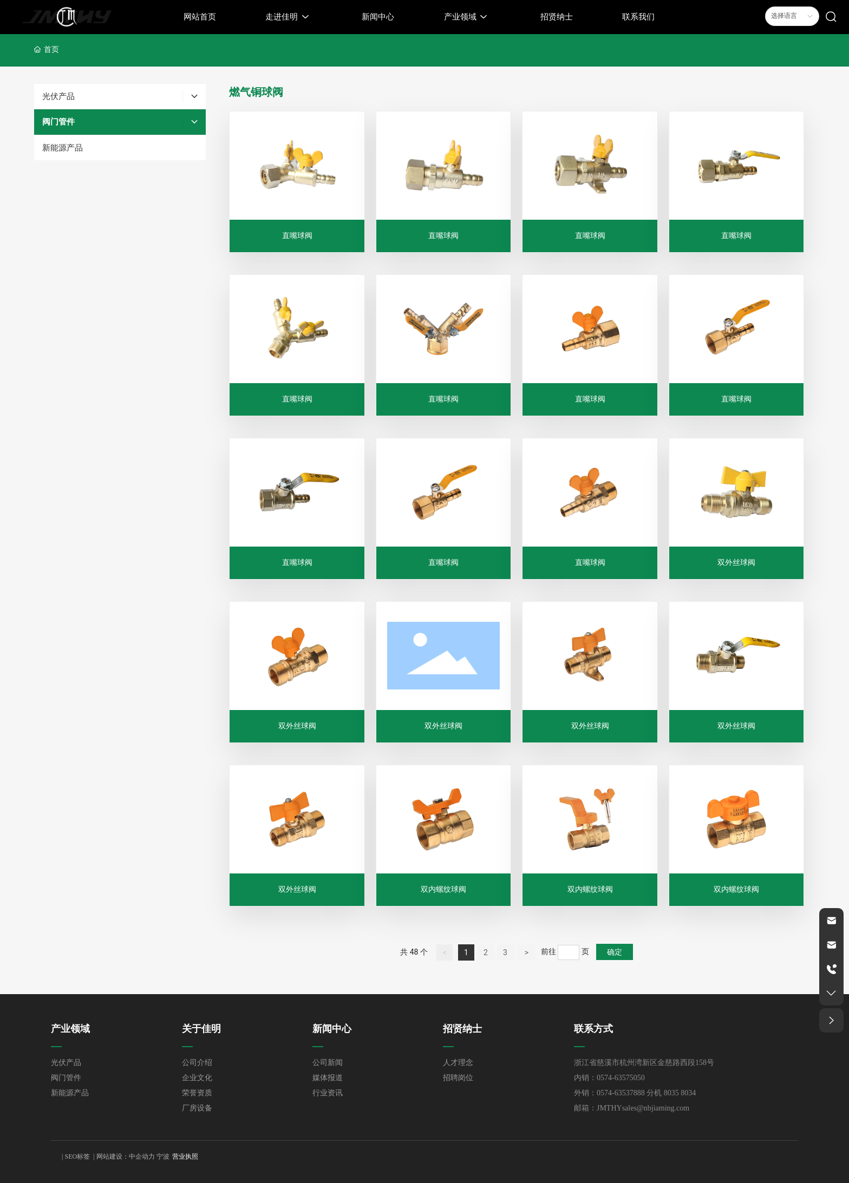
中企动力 (142, 1156)
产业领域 (70, 1028)
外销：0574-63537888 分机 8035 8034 (635, 1093)
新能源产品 (70, 1093)
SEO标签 (77, 1156)
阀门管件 (66, 1078)
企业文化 (197, 1078)
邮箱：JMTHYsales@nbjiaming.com (631, 1108)
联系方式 (593, 1028)
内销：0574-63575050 (609, 1078)
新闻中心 (331, 1028)
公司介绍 (197, 1063)
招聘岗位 (458, 1078)
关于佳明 (201, 1028)
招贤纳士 (462, 1028)
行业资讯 (327, 1093)
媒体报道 (327, 1078)
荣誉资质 (197, 1093)
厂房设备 (197, 1108)
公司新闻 (327, 1063)
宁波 (162, 1156)
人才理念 (458, 1063)
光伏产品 (66, 1063)
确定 (614, 952)
